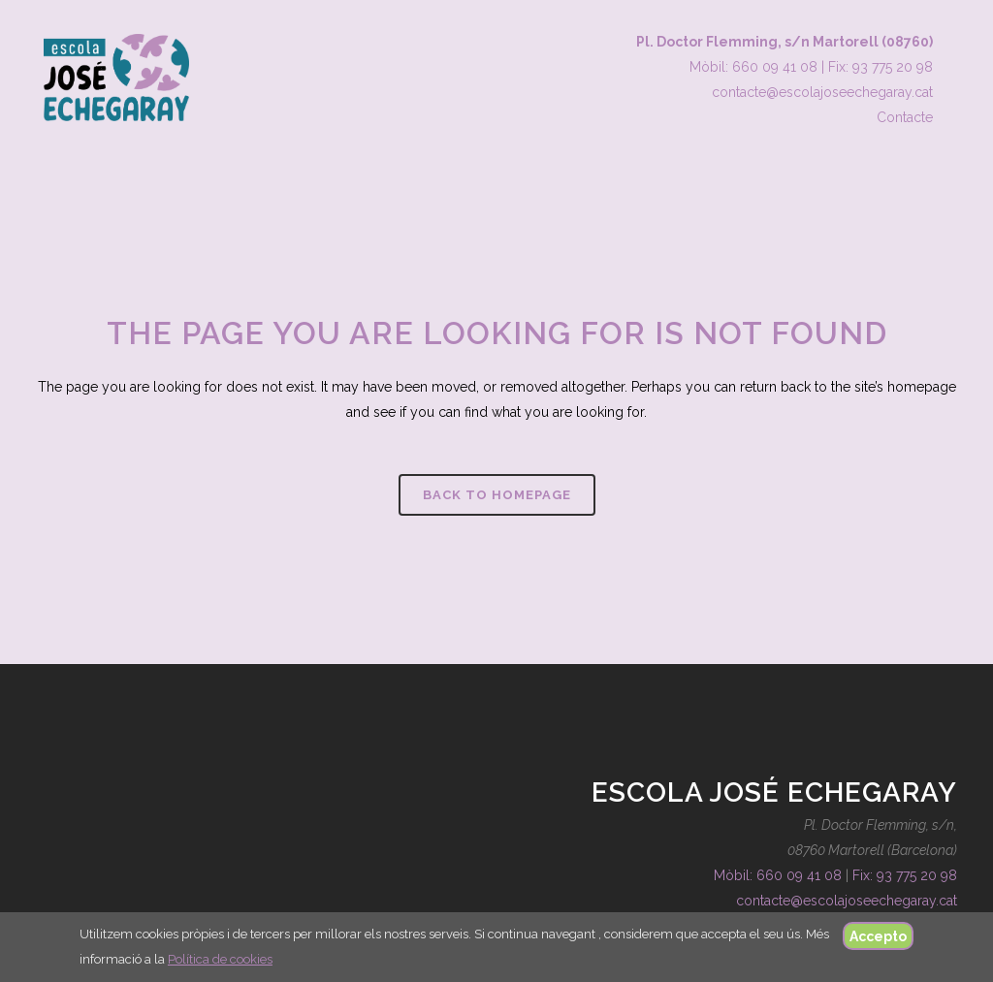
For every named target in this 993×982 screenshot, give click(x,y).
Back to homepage (497, 495)
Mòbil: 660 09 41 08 (753, 67)
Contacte (905, 117)
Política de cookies (220, 959)
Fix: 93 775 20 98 (880, 67)
